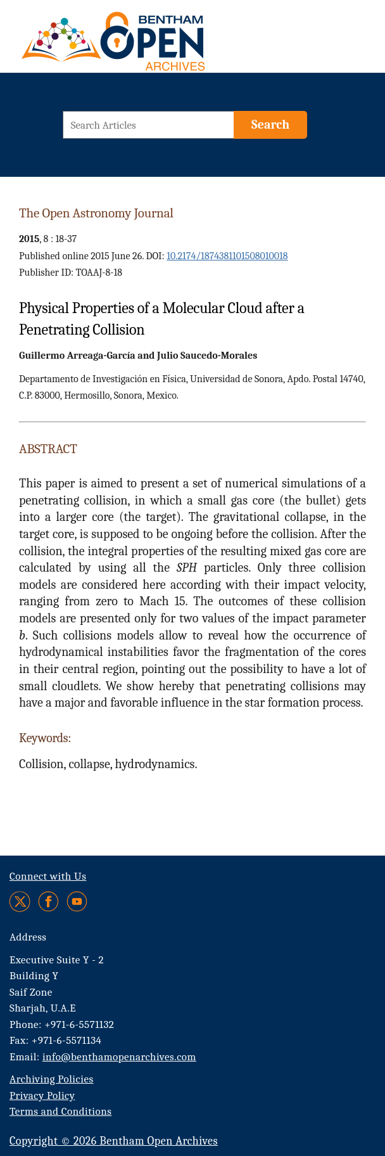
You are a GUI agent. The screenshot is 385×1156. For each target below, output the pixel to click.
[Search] (270, 125)
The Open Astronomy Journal (96, 213)
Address (28, 937)
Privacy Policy (42, 1095)
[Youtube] (77, 901)
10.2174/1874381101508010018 (227, 256)
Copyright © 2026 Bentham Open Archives (113, 1141)
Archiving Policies (51, 1079)
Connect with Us (47, 876)
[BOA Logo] (107, 40)
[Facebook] (48, 901)
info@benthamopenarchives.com (119, 1057)
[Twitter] (20, 901)
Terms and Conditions (60, 1111)
